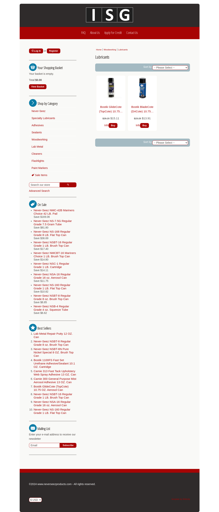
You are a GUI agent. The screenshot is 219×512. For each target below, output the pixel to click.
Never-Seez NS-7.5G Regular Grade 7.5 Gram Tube (53, 222)
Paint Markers (40, 167)
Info (106, 125)
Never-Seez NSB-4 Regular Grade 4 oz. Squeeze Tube (51, 308)
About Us (95, 32)
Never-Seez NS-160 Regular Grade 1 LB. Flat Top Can (52, 286)
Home (99, 50)
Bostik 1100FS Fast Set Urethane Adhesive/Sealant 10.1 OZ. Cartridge (54, 363)
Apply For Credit (113, 32)
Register (53, 51)
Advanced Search (39, 190)
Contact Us (132, 32)
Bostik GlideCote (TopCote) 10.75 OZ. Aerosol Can (51, 388)
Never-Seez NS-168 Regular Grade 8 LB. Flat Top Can (52, 233)
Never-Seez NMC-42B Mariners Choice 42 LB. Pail (54, 212)
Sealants (37, 132)
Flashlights (38, 160)
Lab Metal (37, 146)
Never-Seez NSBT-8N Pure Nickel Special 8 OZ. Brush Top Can (54, 352)
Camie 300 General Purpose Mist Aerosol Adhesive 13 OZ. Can (55, 380)
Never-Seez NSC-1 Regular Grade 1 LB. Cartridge (51, 265)
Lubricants (123, 50)
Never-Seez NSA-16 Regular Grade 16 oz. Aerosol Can (52, 276)
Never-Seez (39, 111)
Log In (36, 51)
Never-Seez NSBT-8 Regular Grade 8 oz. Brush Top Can (52, 297)
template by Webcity (181, 499)
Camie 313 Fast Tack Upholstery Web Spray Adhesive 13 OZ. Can (55, 372)
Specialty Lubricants (43, 118)
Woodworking (40, 139)
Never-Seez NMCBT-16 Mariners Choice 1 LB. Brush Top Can (55, 254)
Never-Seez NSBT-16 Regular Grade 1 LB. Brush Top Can (53, 244)
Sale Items (39, 175)
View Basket (37, 86)
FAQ (83, 32)
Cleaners (37, 153)
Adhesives (38, 125)
